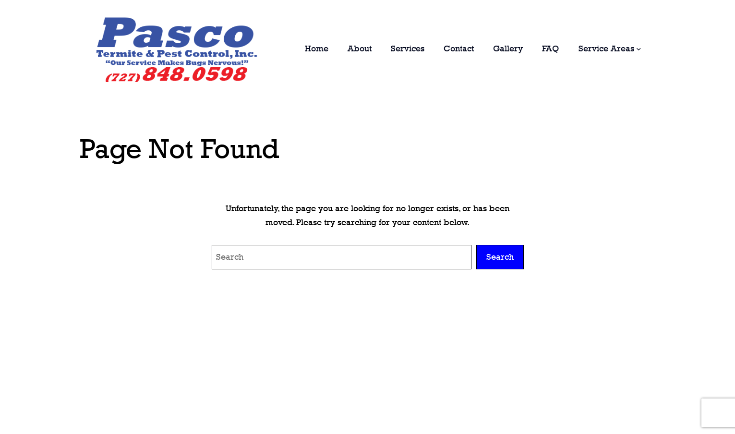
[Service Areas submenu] (638, 48)
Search (500, 257)
